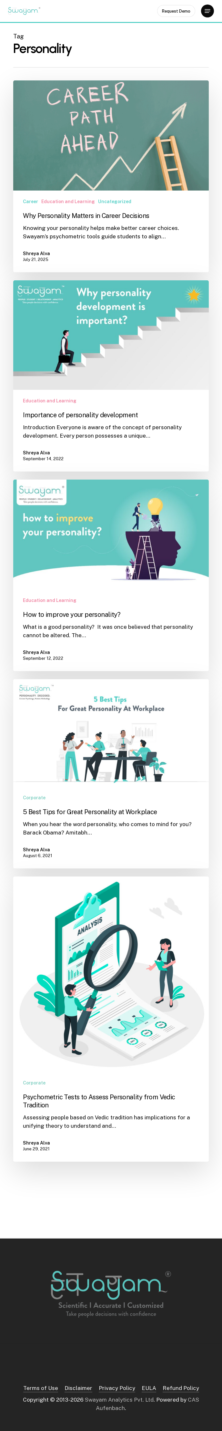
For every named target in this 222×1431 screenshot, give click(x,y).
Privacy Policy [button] (117, 1388)
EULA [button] (149, 1388)
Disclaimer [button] (78, 1388)
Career (30, 201)
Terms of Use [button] (40, 1388)
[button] (207, 11)
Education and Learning (68, 201)
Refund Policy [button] (181, 1388)
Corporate (34, 797)
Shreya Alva (36, 253)
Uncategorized (114, 201)
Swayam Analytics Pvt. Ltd (119, 1399)
